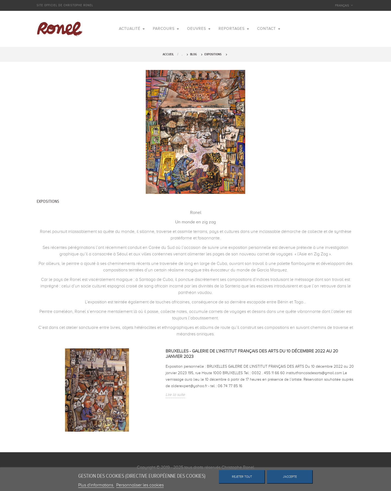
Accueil (168, 54)
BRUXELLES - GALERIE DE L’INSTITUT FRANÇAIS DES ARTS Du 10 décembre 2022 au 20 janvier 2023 (252, 354)
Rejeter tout (242, 477)
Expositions (213, 54)
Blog (193, 54)
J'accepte (290, 477)
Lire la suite (175, 395)
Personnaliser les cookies (140, 485)
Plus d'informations (96, 485)
